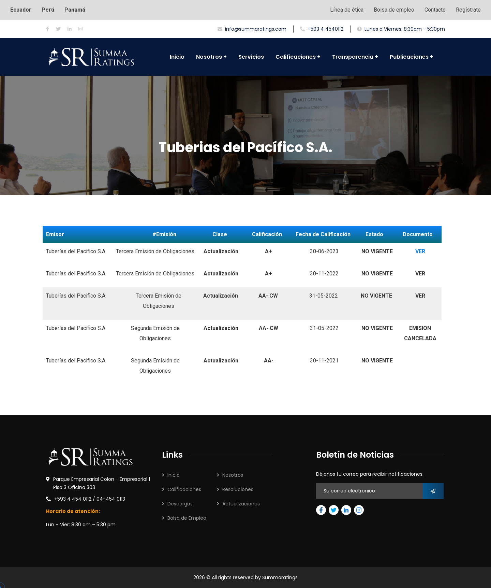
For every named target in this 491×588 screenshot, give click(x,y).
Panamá (74, 9)
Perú (48, 9)
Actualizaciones (241, 503)
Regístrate (468, 9)
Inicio (173, 475)
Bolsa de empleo (394, 9)
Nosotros (232, 475)
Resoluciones (237, 489)
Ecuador (20, 9)
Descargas (180, 503)
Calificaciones (184, 489)
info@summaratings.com (252, 29)
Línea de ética (346, 9)
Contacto (435, 9)
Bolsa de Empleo (186, 518)
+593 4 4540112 (321, 29)
